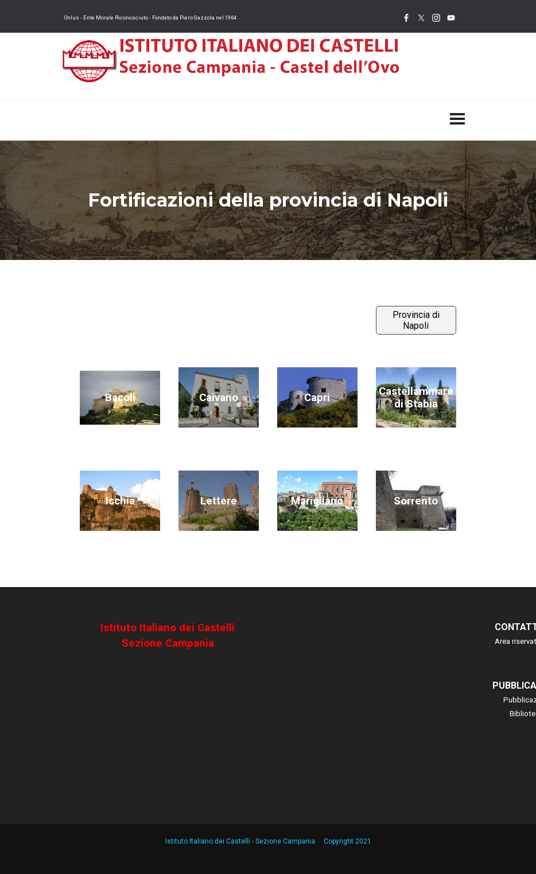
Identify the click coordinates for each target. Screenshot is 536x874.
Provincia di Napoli (416, 320)
